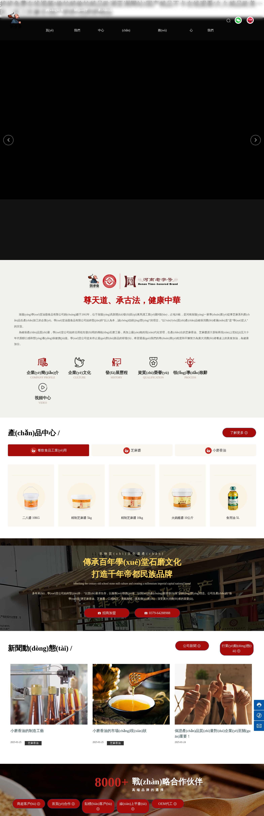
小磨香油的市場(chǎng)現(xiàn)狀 (119, 705)
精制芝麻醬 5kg (81, 492)
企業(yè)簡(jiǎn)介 (42, 372)
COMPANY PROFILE (42, 377)
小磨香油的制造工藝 (27, 705)
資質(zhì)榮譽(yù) (150, 372)
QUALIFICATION (150, 377)
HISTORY (114, 377)
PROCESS (186, 377)
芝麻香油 (33, 717)
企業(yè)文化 (78, 372)
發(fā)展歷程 (114, 372)
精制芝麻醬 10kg (132, 492)
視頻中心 (222, 372)
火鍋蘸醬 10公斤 (183, 492)
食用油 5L (233, 492)
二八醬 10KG (31, 492)
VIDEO (222, 377)
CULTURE (78, 377)
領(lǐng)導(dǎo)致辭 (186, 372)
